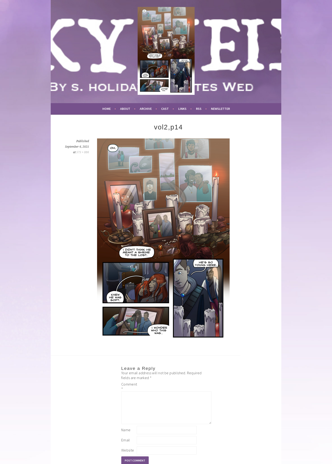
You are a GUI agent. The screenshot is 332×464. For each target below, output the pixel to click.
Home (106, 109)
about (125, 109)
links (182, 109)
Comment (128, 386)
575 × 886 (82, 152)
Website (127, 455)
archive (146, 109)
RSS (199, 109)
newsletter (220, 109)
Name (126, 435)
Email (125, 445)
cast (165, 109)
